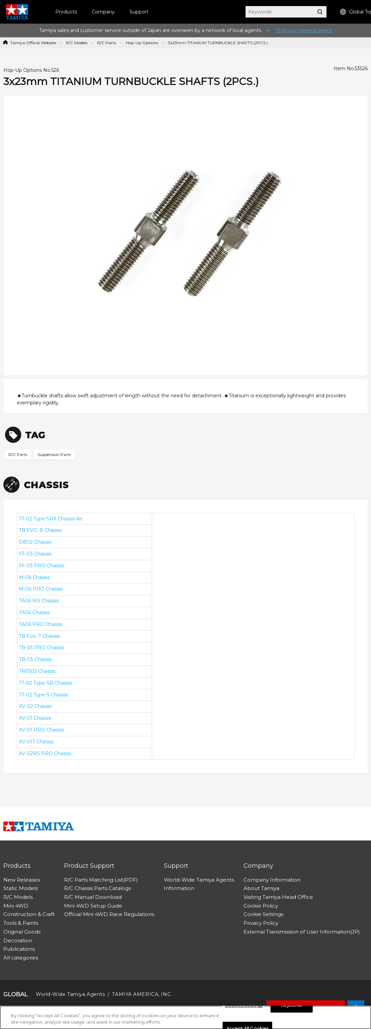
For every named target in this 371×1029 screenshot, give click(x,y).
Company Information (272, 880)
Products (66, 12)
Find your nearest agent (304, 30)
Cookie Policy (261, 906)
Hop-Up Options (142, 42)
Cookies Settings (244, 1005)
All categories (20, 957)
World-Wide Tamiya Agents (199, 880)
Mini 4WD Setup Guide (93, 906)
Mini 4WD (15, 906)
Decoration (17, 940)
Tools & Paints (20, 923)
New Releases (21, 880)
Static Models (20, 888)
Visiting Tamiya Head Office (278, 897)
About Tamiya (261, 888)
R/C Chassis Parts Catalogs (97, 888)
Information (179, 888)
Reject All (291, 1005)
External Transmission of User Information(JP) (302, 931)
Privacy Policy (261, 923)
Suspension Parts (54, 454)
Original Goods (21, 931)
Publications (19, 949)
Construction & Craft (29, 914)
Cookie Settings (263, 914)
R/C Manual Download (93, 897)
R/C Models (76, 42)
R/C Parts (106, 42)
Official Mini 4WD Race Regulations (109, 914)
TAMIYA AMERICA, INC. (142, 994)
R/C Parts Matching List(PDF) (101, 880)
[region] (185, 1017)
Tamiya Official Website (33, 42)
